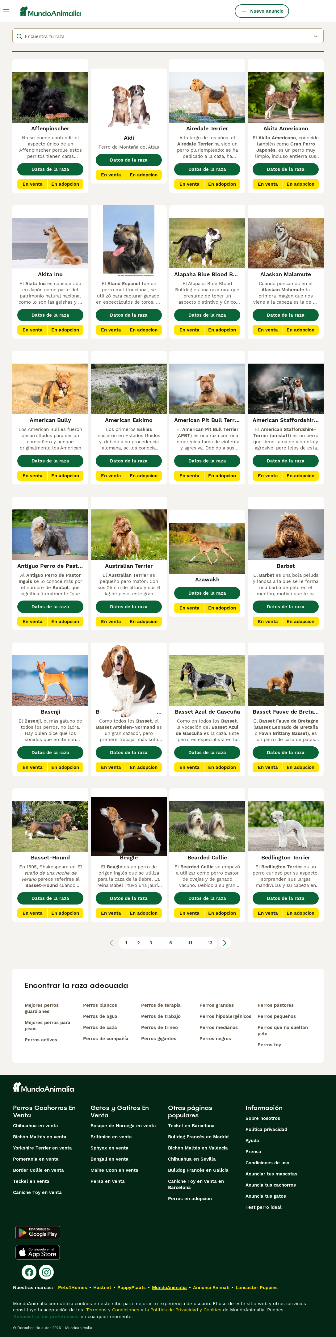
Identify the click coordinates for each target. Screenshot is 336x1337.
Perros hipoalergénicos (225, 1016)
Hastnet (102, 1287)
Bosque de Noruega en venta (123, 1125)
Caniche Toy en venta (37, 1192)
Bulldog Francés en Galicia (198, 1170)
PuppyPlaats (131, 1287)
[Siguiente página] (225, 943)
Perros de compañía (105, 1038)
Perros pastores (276, 1005)
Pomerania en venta (36, 1159)
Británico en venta (111, 1137)
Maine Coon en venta (114, 1170)
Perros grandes (217, 1005)
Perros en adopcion (190, 1198)
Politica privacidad (266, 1129)
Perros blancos (100, 1005)
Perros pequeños (277, 1016)
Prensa (253, 1151)
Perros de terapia (161, 1005)
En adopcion (65, 184)
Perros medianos (219, 1027)
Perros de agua (100, 1016)
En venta (33, 184)
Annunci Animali (211, 1287)
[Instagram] (46, 1272)
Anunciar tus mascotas (271, 1174)
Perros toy (269, 1045)
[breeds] (168, 35)
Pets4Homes (72, 1287)
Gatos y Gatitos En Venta (119, 1111)
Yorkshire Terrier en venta (42, 1148)
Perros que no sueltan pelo (283, 1030)
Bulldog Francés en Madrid (198, 1137)
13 (210, 943)
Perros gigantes (158, 1038)
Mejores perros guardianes (42, 1008)
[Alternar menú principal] (6, 11)
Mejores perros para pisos (47, 1025)
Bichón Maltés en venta (39, 1137)
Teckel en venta (31, 1181)
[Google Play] (37, 1232)
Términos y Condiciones (112, 1310)
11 (190, 943)
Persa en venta (107, 1181)
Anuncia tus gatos (266, 1196)
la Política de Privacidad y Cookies (182, 1310)
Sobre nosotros (263, 1118)
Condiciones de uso (267, 1163)
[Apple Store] (37, 1252)
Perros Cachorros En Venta (44, 1111)
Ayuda (252, 1140)
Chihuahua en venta (35, 1125)
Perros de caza (100, 1027)
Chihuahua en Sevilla (192, 1159)
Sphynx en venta (109, 1148)
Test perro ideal (264, 1207)
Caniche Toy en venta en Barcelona (196, 1184)
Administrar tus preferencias (46, 1316)
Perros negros (215, 1038)
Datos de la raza (50, 169)
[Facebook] (29, 1272)
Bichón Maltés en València (198, 1148)
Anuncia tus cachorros (271, 1185)
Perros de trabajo (161, 1016)
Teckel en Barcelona (191, 1125)
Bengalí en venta (109, 1159)
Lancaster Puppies (257, 1287)
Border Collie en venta (38, 1170)
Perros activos (41, 1040)
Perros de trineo (159, 1027)
